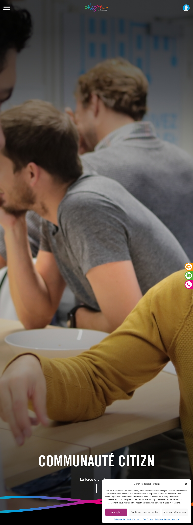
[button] (186, 484)
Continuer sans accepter (144, 512)
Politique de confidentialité (167, 519)
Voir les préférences (175, 512)
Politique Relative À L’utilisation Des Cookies (133, 519)
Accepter (116, 512)
